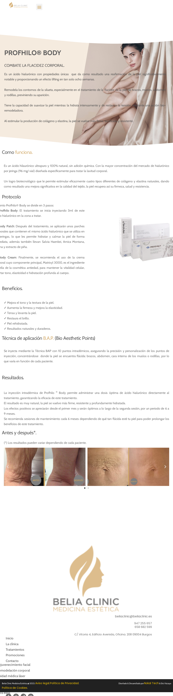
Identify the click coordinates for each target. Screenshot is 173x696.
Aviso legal (42, 683)
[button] (39, 4)
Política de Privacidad (64, 683)
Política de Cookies (14, 688)
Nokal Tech (151, 683)
